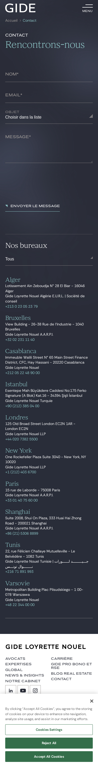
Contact (29, 20)
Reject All (49, 745)
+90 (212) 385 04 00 (22, 406)
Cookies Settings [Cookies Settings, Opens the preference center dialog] (49, 732)
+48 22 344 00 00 (19, 604)
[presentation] (45, 183)
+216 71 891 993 (19, 571)
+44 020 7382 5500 (21, 439)
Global (13, 670)
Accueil (11, 20)
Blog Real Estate (71, 673)
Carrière (62, 659)
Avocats (15, 659)
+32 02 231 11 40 (19, 339)
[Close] (91, 703)
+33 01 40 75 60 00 (21, 500)
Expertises (18, 664)
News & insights (24, 675)
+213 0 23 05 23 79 (21, 306)
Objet (12, 112)
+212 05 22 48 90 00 (22, 372)
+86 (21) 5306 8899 (21, 533)
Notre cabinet (23, 681)
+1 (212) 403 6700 (20, 472)
